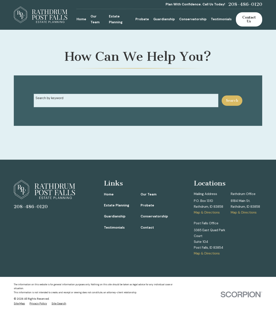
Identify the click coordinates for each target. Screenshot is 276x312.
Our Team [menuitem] (95, 19)
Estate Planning (116, 205)
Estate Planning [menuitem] (115, 19)
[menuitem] (19, 303)
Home (109, 194)
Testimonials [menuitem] (221, 19)
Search (232, 100)
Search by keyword (49, 98)
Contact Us (249, 19)
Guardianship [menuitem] (164, 19)
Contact (147, 227)
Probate (147, 205)
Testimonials (114, 227)
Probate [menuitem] (142, 19)
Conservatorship (154, 216)
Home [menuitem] (81, 19)
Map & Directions (207, 212)
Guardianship (114, 216)
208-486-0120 (245, 4)
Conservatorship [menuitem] (193, 19)
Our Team (149, 194)
